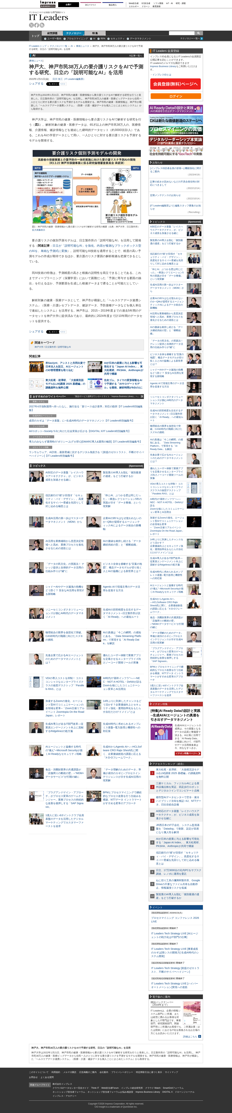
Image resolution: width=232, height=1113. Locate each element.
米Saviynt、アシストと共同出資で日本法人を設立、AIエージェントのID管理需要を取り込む (65, 366)
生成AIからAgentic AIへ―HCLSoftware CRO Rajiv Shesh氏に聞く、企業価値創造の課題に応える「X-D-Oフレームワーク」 (166, 605)
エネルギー (134, 6)
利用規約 (55, 1072)
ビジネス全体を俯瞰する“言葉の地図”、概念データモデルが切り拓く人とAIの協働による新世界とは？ (122, 567)
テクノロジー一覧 (58, 46)
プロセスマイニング (77, 38)
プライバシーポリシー (122, 1072)
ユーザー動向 (54, 38)
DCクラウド (90, 5)
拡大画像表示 (38, 230)
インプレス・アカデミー (64, 1096)
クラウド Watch (153, 1088)
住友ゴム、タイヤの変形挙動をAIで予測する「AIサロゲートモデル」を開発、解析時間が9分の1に (123, 384)
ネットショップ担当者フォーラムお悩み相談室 (110, 1092)
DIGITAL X (167, 1092)
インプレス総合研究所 (132, 1088)
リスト (63, 84)
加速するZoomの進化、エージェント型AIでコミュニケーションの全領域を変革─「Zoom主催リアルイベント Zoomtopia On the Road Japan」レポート (64, 708)
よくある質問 (47, 1077)
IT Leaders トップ (37, 46)
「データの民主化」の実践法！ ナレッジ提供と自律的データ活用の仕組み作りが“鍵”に (64, 567)
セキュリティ (118, 38)
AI (94, 38)
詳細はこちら (190, 1036)
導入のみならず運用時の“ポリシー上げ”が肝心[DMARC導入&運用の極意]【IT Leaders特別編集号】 (85, 441)
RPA (103, 38)
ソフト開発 (158, 3)
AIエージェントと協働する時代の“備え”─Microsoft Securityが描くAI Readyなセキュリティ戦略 (63, 750)
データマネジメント (140, 38)
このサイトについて (39, 1072)
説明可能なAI (64, 347)
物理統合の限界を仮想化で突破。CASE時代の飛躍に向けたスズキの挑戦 (64, 636)
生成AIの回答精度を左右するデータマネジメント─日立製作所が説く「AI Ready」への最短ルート (122, 613)
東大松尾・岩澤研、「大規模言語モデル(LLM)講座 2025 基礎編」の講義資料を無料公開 (65, 384)
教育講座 (157, 6)
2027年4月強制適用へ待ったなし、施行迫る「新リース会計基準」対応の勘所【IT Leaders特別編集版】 (86, 408)
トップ (35, 35)
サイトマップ (171, 1072)
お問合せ (33, 1077)
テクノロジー (73, 33)
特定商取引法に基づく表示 (149, 1072)
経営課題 (52, 33)
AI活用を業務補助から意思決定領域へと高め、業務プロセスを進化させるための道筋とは (64, 545)
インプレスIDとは (161, 74)
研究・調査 (181, 3)
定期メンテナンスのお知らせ (165, 195)
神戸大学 (39, 347)
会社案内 (104, 1072)
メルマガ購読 (69, 1072)
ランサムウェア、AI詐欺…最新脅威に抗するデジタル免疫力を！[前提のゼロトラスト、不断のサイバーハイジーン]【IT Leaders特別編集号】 (86, 454)
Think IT (95, 1088)
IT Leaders (48, 17)
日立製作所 (50, 347)
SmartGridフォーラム (173, 1088)
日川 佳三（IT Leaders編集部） (69, 79)
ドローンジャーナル (184, 1092)
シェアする (36, 83)
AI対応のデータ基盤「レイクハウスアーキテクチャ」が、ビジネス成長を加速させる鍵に (64, 476)
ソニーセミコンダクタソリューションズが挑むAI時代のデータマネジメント (64, 613)
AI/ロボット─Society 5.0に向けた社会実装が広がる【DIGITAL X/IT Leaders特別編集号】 (80, 431)
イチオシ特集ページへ (187, 753)
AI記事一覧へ (135, 55)
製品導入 (113, 5)
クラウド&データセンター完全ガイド (71, 1088)
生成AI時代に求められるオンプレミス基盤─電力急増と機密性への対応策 (122, 727)
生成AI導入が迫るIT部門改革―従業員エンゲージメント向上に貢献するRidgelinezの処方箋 (64, 727)
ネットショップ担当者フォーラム (69, 1092)
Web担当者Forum (110, 1088)
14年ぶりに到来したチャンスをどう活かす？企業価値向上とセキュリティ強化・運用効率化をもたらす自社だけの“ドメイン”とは (166, 546)
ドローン (146, 6)
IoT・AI (169, 3)
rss (42, 25)
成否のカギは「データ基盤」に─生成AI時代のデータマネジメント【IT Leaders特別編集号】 (81, 420)
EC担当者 (146, 3)
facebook (36, 25)
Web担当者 (134, 3)
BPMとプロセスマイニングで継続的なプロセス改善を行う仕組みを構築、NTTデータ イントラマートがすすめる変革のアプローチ (166, 673)
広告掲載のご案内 (88, 1072)
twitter (31, 25)
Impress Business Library (163, 66)
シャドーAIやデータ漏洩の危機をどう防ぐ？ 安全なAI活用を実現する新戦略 (64, 590)
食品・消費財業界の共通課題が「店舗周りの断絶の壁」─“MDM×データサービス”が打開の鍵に (64, 773)
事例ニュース (82, 46)
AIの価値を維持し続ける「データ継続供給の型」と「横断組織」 (166, 330)
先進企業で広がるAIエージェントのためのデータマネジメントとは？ (64, 659)
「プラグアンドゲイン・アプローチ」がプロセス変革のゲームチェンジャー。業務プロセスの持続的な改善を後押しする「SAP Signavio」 (64, 799)
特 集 (95, 33)
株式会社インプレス (62, 1084)
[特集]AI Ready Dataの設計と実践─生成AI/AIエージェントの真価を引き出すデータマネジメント (175, 715)
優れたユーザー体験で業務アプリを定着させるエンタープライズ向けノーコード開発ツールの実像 (122, 659)
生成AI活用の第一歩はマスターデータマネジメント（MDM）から (167, 288)
